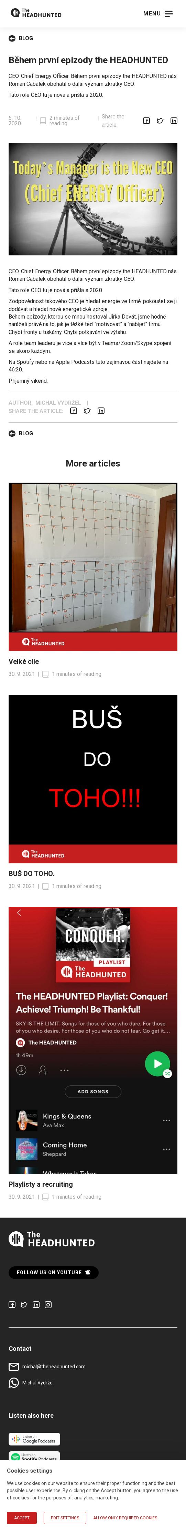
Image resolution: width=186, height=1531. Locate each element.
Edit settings (65, 1518)
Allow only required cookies (125, 1518)
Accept (22, 1518)
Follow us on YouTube (53, 1273)
